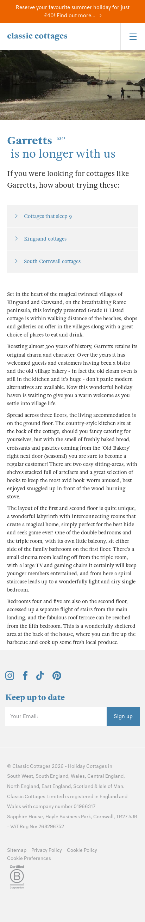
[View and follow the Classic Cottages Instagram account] (9, 678)
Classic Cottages (31, 766)
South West (20, 776)
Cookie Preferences (29, 858)
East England (56, 786)
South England (52, 776)
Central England (105, 776)
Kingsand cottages (45, 239)
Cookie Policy (82, 850)
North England (23, 786)
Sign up (123, 716)
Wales (78, 776)
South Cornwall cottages (52, 261)
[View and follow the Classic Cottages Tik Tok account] (40, 678)
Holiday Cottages (87, 766)
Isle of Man (111, 786)
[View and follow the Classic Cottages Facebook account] (25, 678)
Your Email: (24, 716)
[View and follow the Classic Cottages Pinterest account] (56, 678)
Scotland (83, 786)
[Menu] (132, 36)
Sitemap (16, 850)
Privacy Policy (46, 850)
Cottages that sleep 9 (48, 216)
